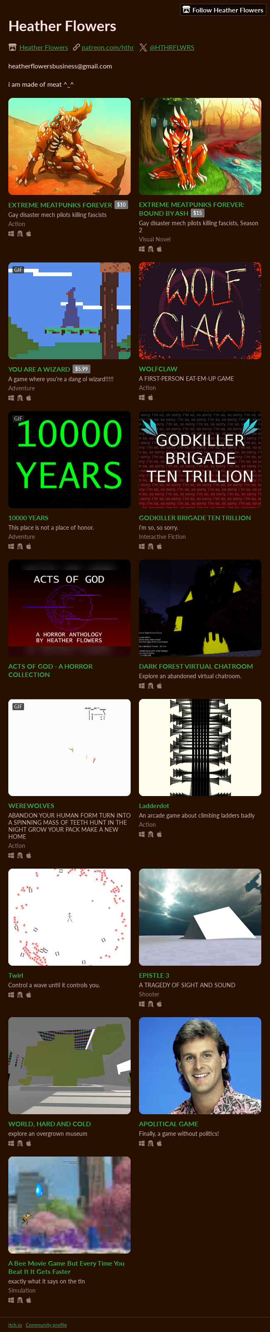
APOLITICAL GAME (168, 1124)
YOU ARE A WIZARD (39, 369)
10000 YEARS (28, 518)
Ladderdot (154, 805)
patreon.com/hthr (108, 47)
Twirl (15, 975)
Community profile (46, 1325)
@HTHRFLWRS (172, 47)
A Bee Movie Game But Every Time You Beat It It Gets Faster (66, 1267)
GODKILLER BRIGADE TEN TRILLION (195, 518)
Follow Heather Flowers (222, 9)
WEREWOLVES (31, 805)
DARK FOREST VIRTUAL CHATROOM (196, 666)
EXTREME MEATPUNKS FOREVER (60, 205)
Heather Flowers (43, 47)
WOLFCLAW (158, 369)
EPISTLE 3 (154, 975)
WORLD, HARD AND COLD (49, 1124)
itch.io (15, 1325)
